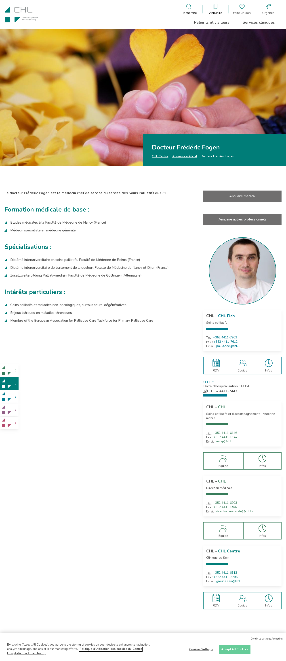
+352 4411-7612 (226, 341)
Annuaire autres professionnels (243, 219)
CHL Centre (160, 156)
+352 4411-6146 (225, 432)
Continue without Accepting (267, 640)
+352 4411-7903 (225, 337)
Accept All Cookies (234, 651)
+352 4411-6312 (225, 572)
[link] (9, 370)
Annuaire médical (184, 156)
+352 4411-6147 (226, 437)
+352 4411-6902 (226, 507)
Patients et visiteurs (211, 22)
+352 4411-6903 (225, 502)
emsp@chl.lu (225, 441)
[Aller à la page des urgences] (268, 9)
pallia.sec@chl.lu (228, 346)
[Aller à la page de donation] (242, 9)
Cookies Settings (201, 651)
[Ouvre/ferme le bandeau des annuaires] (215, 9)
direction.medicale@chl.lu (234, 511)
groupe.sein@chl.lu (230, 581)
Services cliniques (259, 22)
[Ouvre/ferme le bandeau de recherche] (189, 9)
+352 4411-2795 (226, 577)
